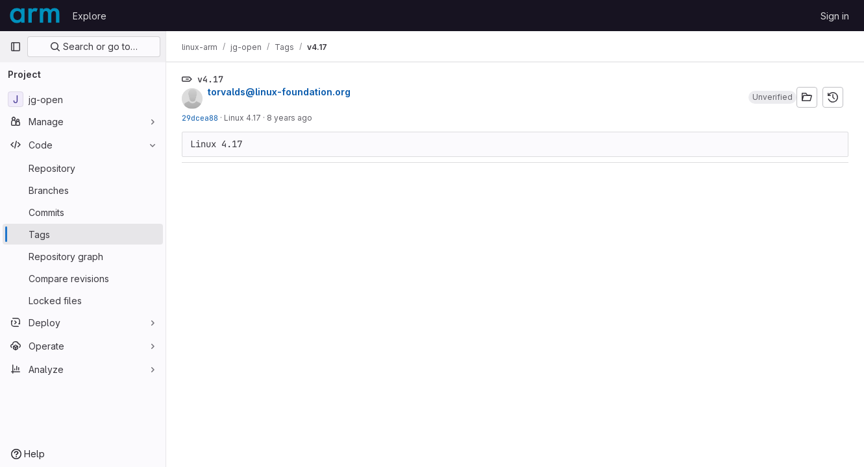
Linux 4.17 (242, 118)
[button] (772, 97)
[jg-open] (83, 99)
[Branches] (83, 190)
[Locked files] (83, 300)
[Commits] (83, 212)
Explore (89, 15)
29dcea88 (200, 118)
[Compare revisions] (83, 278)
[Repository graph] (83, 256)
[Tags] (83, 234)
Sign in (835, 15)
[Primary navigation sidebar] (15, 46)
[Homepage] (34, 15)
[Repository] (83, 168)
